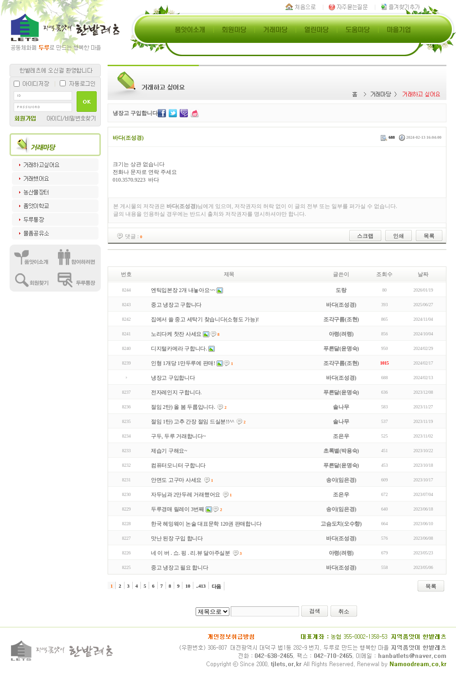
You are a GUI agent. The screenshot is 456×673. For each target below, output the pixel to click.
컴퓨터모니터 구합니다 (178, 465)
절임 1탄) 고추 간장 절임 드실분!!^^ (192, 421)
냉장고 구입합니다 (173, 378)
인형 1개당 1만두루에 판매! (183, 363)
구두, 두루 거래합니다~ (178, 436)
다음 (217, 586)
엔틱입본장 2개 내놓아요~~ (183, 290)
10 (187, 586)
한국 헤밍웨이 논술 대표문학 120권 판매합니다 (206, 524)
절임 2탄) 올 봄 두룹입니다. (183, 407)
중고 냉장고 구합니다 (176, 305)
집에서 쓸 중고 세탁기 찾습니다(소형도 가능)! (205, 319)
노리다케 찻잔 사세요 (176, 334)
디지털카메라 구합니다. (179, 348)
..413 (201, 586)
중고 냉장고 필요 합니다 (179, 567)
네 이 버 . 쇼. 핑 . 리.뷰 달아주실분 (190, 553)
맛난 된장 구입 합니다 (177, 538)
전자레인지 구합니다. (176, 392)
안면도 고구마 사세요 (176, 480)
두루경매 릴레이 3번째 (177, 509)
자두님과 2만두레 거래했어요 (185, 494)
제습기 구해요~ (169, 451)
